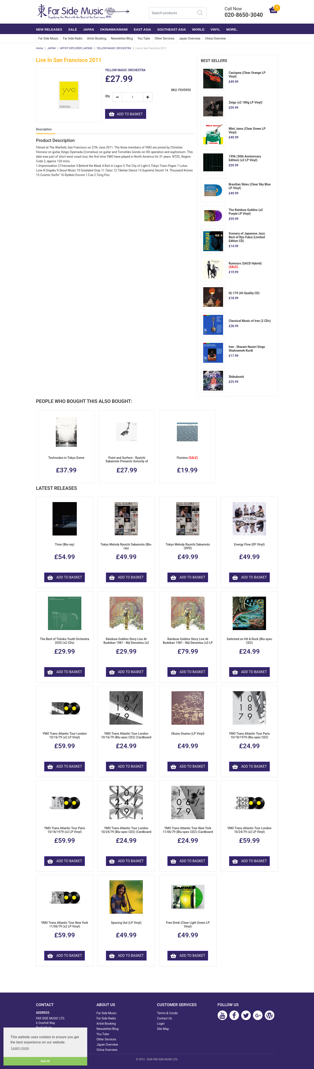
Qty (107, 96)
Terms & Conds (167, 1013)
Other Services (164, 38)
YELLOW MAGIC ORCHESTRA (114, 48)
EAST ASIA (142, 29)
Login (161, 1023)
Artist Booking (96, 38)
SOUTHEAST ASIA (171, 29)
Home (39, 48)
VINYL (215, 29)
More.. (232, 29)
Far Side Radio (72, 38)
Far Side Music (48, 38)
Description (44, 129)
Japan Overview (189, 38)
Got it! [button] (45, 1061)
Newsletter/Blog (122, 38)
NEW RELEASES (49, 29)
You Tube (143, 38)
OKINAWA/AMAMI (114, 29)
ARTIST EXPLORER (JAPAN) (76, 48)
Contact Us (164, 1018)
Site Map (163, 1029)
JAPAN (88, 29)
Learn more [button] (20, 1048)
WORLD (198, 29)
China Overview (215, 38)
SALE (72, 29)
